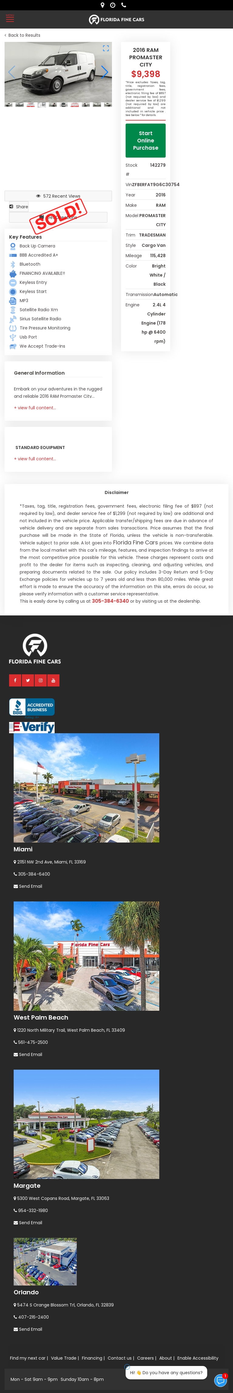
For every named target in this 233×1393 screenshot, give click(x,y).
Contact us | (121, 1358)
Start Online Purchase (145, 141)
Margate (27, 1185)
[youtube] (53, 680)
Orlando (26, 1292)
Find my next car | (29, 1358)
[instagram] (41, 680)
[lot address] (104, 5)
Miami (23, 849)
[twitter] (28, 680)
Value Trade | (65, 1358)
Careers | (146, 1358)
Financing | (93, 1358)
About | (166, 1358)
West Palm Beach (41, 1017)
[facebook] (15, 680)
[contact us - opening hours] (114, 5)
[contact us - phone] (125, 5)
